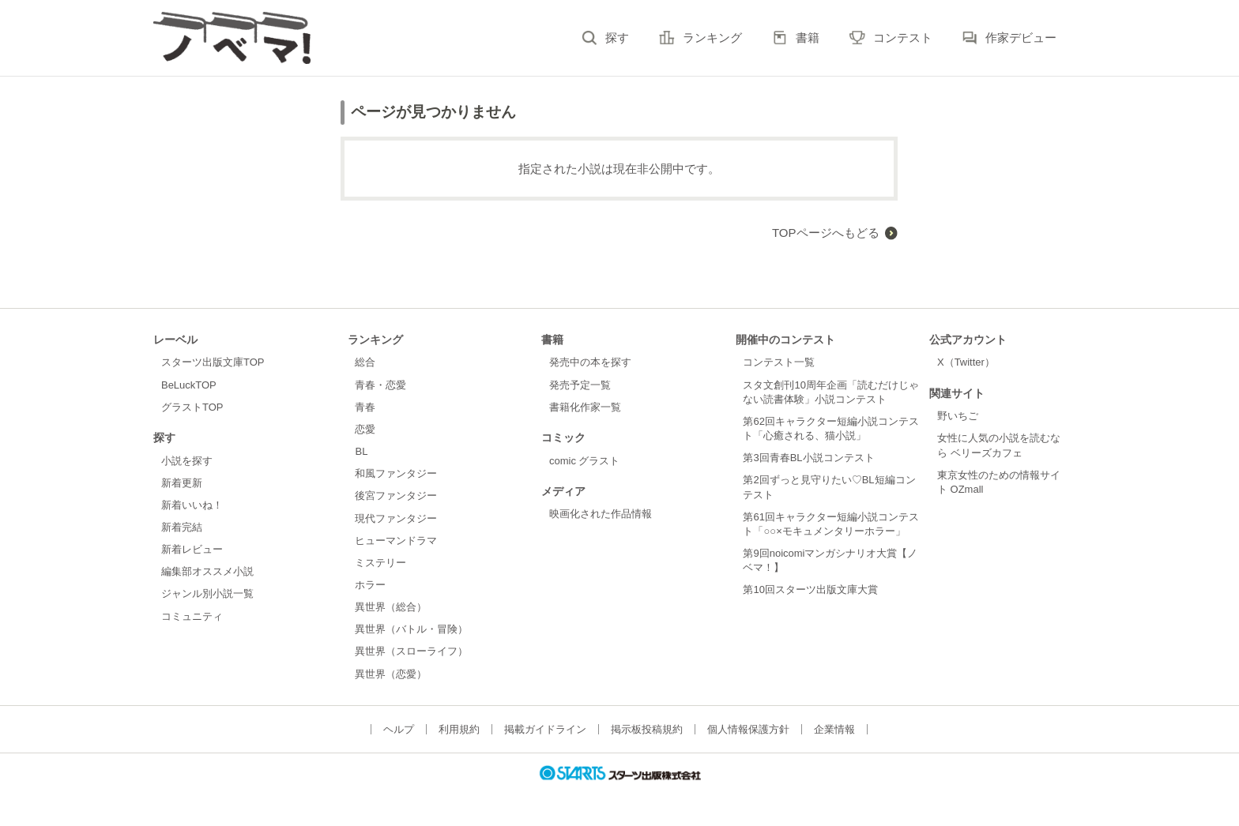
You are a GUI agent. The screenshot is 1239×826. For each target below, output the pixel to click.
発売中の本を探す (590, 362)
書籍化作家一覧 (585, 407)
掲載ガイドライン (545, 729)
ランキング (712, 37)
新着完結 (181, 527)
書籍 (807, 37)
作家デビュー (1020, 37)
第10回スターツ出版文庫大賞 (810, 589)
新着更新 (181, 483)
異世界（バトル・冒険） (411, 629)
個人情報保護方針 (748, 729)
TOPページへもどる (825, 232)
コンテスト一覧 (779, 362)
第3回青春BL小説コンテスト (808, 458)
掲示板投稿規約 (647, 729)
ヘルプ (398, 729)
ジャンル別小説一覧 (207, 593)
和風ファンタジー (396, 473)
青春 (365, 407)
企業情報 (834, 729)
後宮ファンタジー (396, 495)
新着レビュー (192, 549)
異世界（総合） (391, 607)
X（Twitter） (966, 362)
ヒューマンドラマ (396, 540)
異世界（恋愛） (391, 674)
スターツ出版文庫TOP (212, 362)
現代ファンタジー (396, 518)
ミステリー (380, 563)
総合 (365, 362)
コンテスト (902, 37)
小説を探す (187, 461)
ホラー (370, 585)
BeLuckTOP (189, 385)
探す (617, 37)
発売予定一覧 (580, 385)
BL (361, 451)
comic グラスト (584, 461)
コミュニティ (192, 616)
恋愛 (365, 429)
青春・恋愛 (380, 385)
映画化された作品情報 (600, 514)
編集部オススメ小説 (207, 571)
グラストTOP (192, 407)
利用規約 (459, 729)
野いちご (957, 416)
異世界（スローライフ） (411, 651)
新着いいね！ (192, 505)
